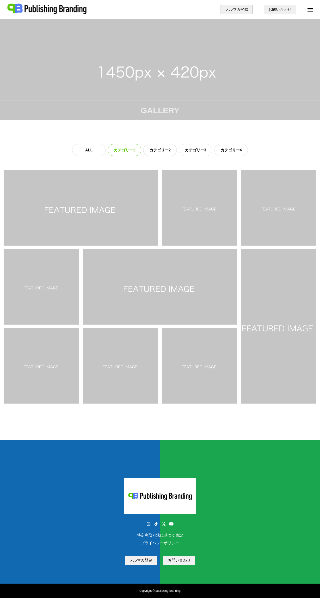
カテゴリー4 (231, 150)
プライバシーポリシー (160, 543)
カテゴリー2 (160, 150)
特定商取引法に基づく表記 (160, 535)
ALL (88, 150)
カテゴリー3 (195, 150)
